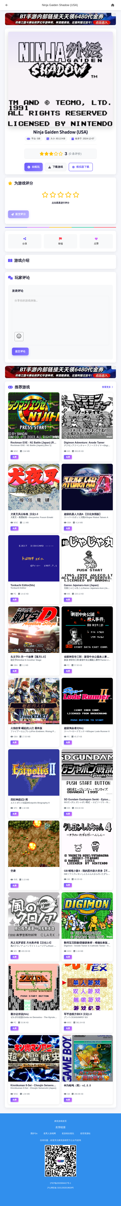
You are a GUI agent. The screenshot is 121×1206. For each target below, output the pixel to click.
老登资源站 (85, 1133)
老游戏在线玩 (68, 1133)
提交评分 (18, 214)
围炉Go (34, 1133)
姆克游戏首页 (60, 1121)
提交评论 (20, 351)
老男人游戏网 (49, 1133)
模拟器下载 (80, 167)
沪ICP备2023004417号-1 (60, 1183)
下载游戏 (55, 167)
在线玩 (34, 167)
